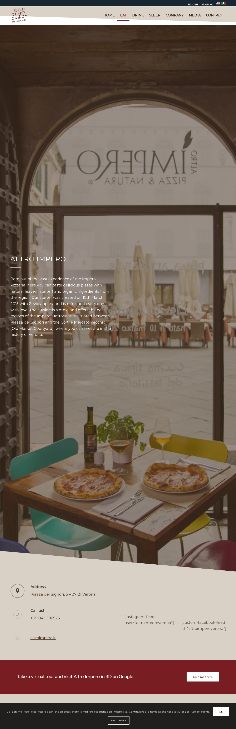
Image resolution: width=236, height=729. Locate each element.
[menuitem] (193, 4)
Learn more (118, 720)
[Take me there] (203, 677)
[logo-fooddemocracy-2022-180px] (19, 15)
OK (221, 711)
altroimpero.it (43, 650)
